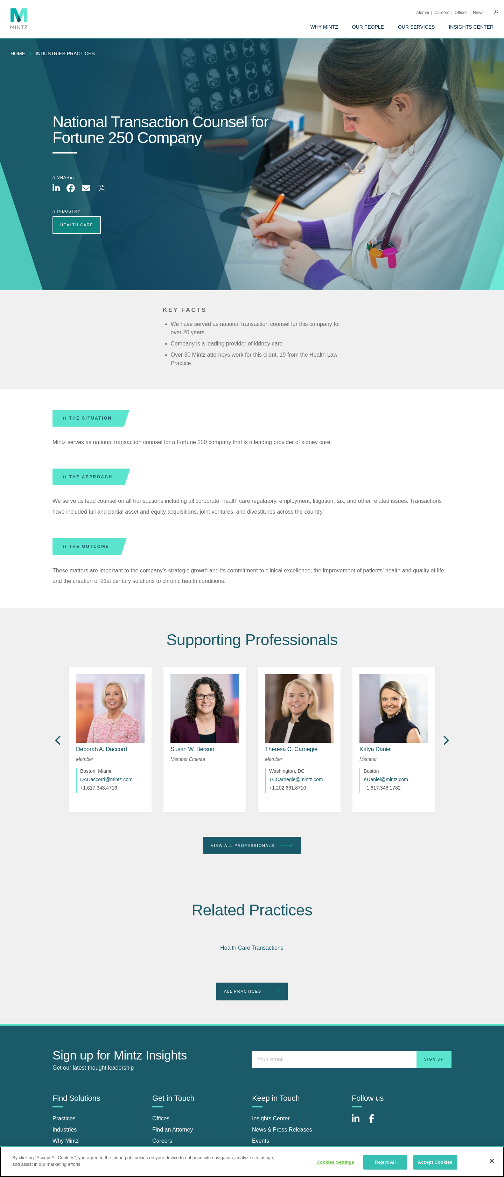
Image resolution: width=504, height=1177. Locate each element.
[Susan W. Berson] (192, 749)
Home (17, 53)
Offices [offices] (161, 1118)
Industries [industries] (64, 1130)
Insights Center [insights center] (271, 1118)
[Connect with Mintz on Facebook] (376, 1122)
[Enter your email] (351, 1059)
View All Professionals (252, 846)
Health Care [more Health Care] (76, 225)
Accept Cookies (435, 1162)
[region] (252, 1161)
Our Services (416, 26)
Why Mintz (324, 26)
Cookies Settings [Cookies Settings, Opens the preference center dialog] (335, 1162)
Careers (441, 12)
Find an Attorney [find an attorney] (172, 1130)
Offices (461, 12)
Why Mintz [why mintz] (65, 1141)
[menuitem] (324, 26)
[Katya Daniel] (375, 749)
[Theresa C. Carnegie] (291, 749)
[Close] (491, 1161)
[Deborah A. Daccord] (101, 749)
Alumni (422, 12)
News (478, 12)
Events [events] (260, 1141)
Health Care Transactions (252, 948)
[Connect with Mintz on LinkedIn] (359, 1122)
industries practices (65, 53)
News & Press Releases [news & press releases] (282, 1130)
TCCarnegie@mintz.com (296, 779)
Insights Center (471, 26)
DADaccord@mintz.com (106, 779)
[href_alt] (110, 708)
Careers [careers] (162, 1141)
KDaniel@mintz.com (386, 779)
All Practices (252, 991)
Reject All (385, 1162)
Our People (368, 26)
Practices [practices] (64, 1118)
